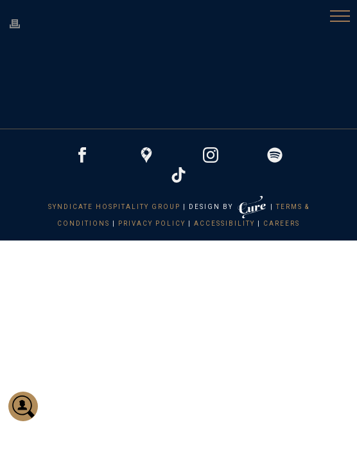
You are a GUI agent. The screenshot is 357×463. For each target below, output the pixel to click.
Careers (281, 223)
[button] (340, 17)
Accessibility (224, 223)
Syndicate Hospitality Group (114, 206)
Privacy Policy (152, 223)
